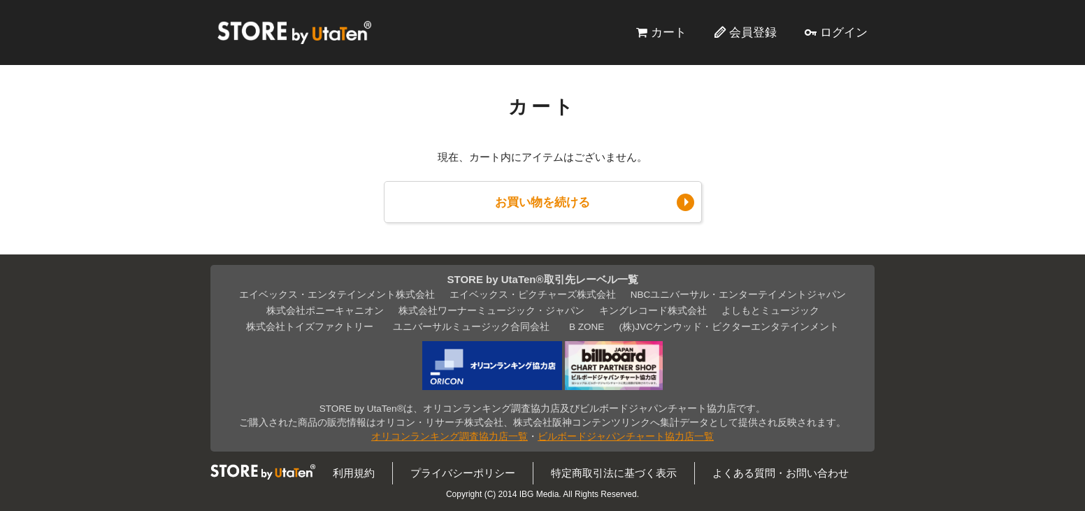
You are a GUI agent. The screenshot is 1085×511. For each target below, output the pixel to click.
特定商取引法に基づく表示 (614, 473)
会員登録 (753, 32)
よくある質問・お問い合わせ (780, 473)
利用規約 (354, 473)
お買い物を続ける (542, 202)
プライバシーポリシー (462, 473)
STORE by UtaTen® (294, 32)
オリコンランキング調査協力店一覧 (449, 436)
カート (669, 32)
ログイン (844, 32)
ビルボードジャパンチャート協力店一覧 (626, 436)
